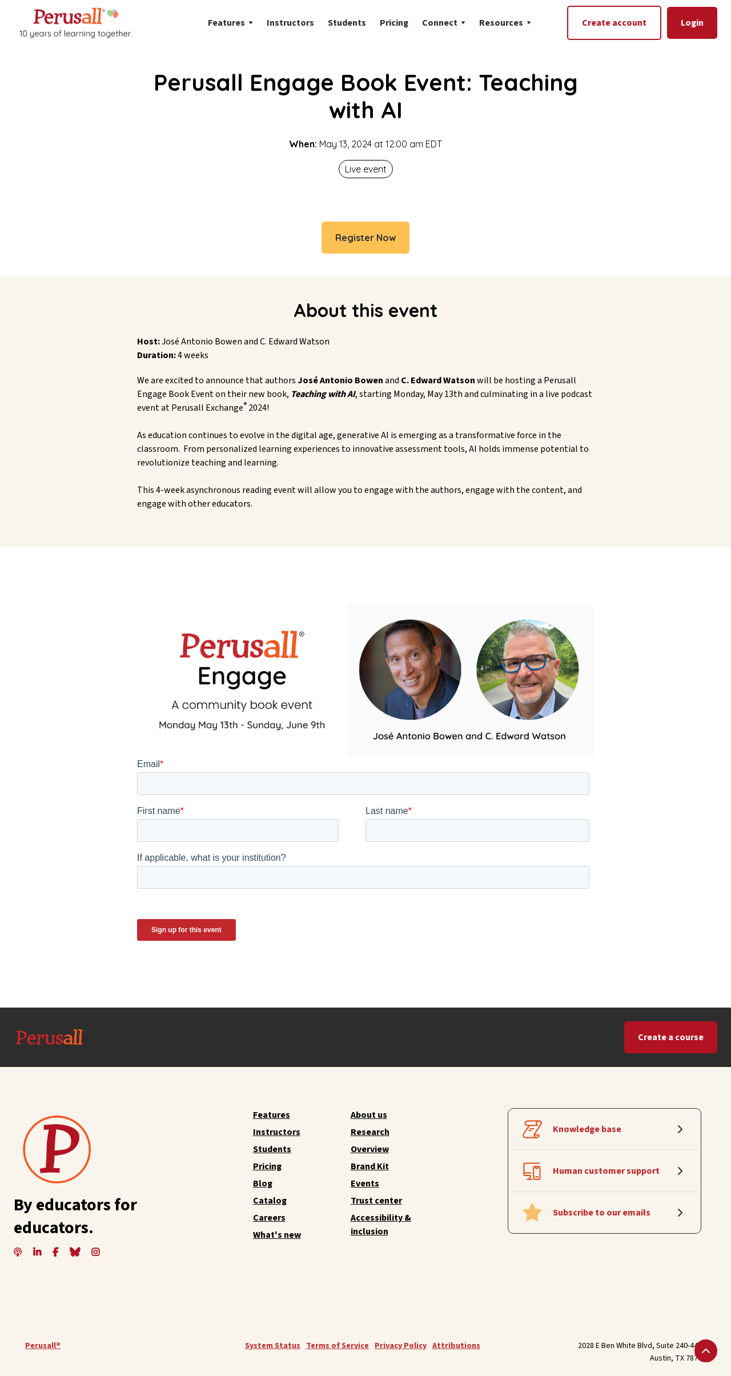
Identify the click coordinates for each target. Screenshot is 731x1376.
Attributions (456, 1345)
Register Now (365, 237)
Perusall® (43, 1345)
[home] (75, 22)
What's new (277, 1235)
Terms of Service (337, 1345)
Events (365, 1183)
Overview (370, 1149)
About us (369, 1115)
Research (370, 1132)
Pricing (394, 23)
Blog (262, 1183)
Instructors (290, 23)
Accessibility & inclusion (381, 1224)
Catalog (270, 1200)
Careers (269, 1217)
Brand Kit (370, 1166)
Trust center (376, 1200)
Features (271, 1115)
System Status (272, 1345)
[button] (230, 23)
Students (347, 23)
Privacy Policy (401, 1345)
